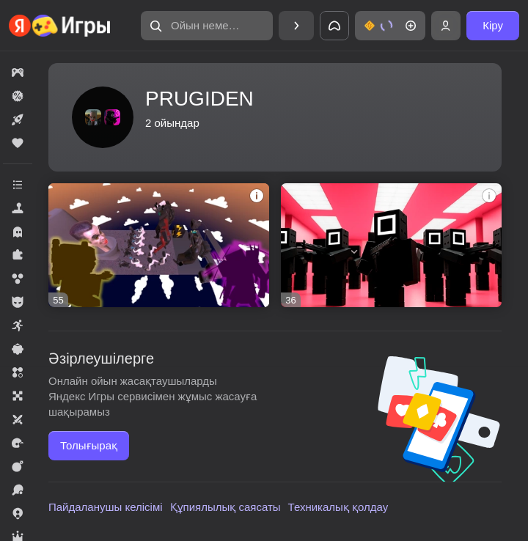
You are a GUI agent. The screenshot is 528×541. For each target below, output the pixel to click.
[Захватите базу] (158, 245)
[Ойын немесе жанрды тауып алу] (207, 26)
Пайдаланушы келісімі (105, 507)
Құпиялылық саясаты (225, 507)
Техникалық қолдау (338, 507)
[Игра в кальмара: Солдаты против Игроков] (391, 245)
